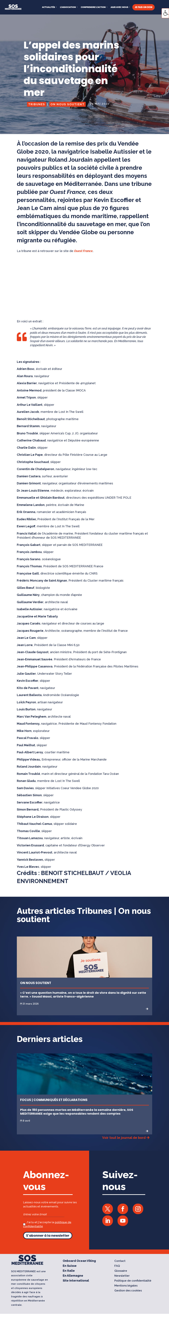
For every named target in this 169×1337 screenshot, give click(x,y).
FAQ (117, 1266)
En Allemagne (73, 1276)
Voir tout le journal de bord (124, 1138)
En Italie (69, 1271)
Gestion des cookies (128, 1290)
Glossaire (120, 1271)
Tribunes (36, 104)
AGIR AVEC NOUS (119, 7)
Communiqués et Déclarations (60, 1100)
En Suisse (70, 1266)
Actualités (48, 7)
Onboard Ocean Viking (79, 1261)
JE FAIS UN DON (143, 7)
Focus (25, 1100)
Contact (119, 1261)
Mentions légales (125, 1285)
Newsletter (122, 1276)
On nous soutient (67, 104)
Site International (76, 1280)
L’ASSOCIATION (68, 7)
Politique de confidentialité (132, 1280)
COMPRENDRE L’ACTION (93, 7)
